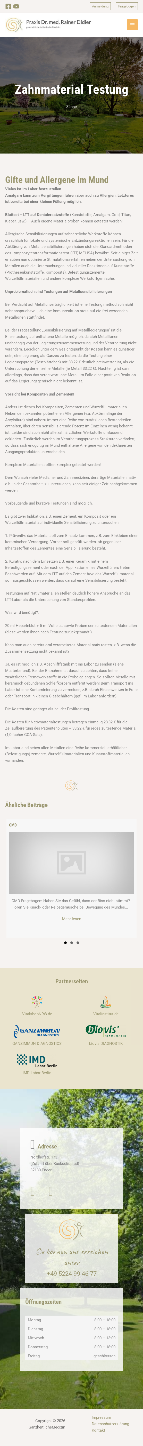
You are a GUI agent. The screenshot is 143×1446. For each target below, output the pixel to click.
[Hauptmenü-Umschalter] (132, 27)
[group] (71, 883)
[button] (99, 6)
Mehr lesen (81, 923)
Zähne (71, 111)
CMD (13, 830)
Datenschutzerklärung (110, 1428)
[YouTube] (17, 6)
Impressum (101, 1422)
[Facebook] (8, 6)
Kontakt (98, 1435)
